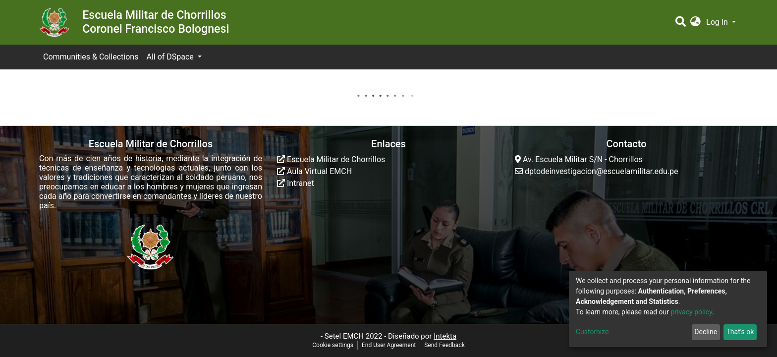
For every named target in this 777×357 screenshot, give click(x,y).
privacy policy (691, 312)
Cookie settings (332, 345)
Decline (705, 332)
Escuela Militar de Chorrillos (331, 159)
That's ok (740, 332)
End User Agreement (389, 345)
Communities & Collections (90, 56)
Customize (592, 332)
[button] (695, 22)
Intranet (295, 183)
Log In (718, 22)
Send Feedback (444, 345)
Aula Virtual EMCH (314, 171)
